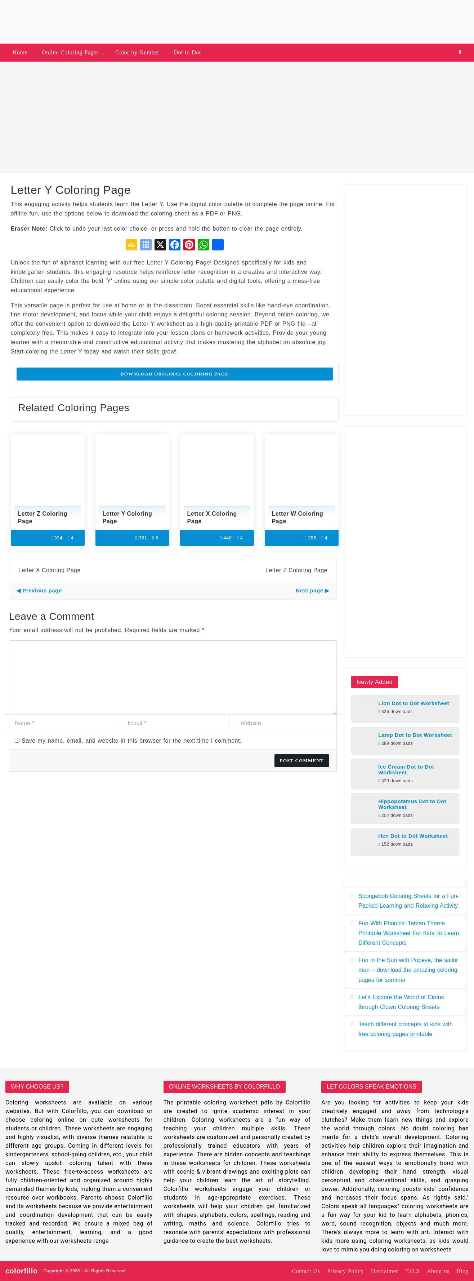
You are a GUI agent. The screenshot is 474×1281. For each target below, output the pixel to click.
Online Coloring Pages (70, 52)
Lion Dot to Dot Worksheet (413, 703)
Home (20, 52)
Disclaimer (384, 1271)
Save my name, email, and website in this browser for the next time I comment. (132, 741)
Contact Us (306, 1271)
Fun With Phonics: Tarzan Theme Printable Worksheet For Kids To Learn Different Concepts (408, 933)
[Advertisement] (237, 117)
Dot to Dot (187, 52)
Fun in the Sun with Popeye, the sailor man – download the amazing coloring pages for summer (408, 970)
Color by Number (137, 52)
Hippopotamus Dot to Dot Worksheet (412, 804)
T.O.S (412, 1271)
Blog (463, 1271)
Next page (309, 590)
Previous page (42, 590)
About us (438, 1271)
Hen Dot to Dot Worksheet (413, 836)
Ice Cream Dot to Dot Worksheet (406, 769)
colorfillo (21, 1271)
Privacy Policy (345, 1271)
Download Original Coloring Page (174, 374)
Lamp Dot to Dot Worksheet (415, 735)
